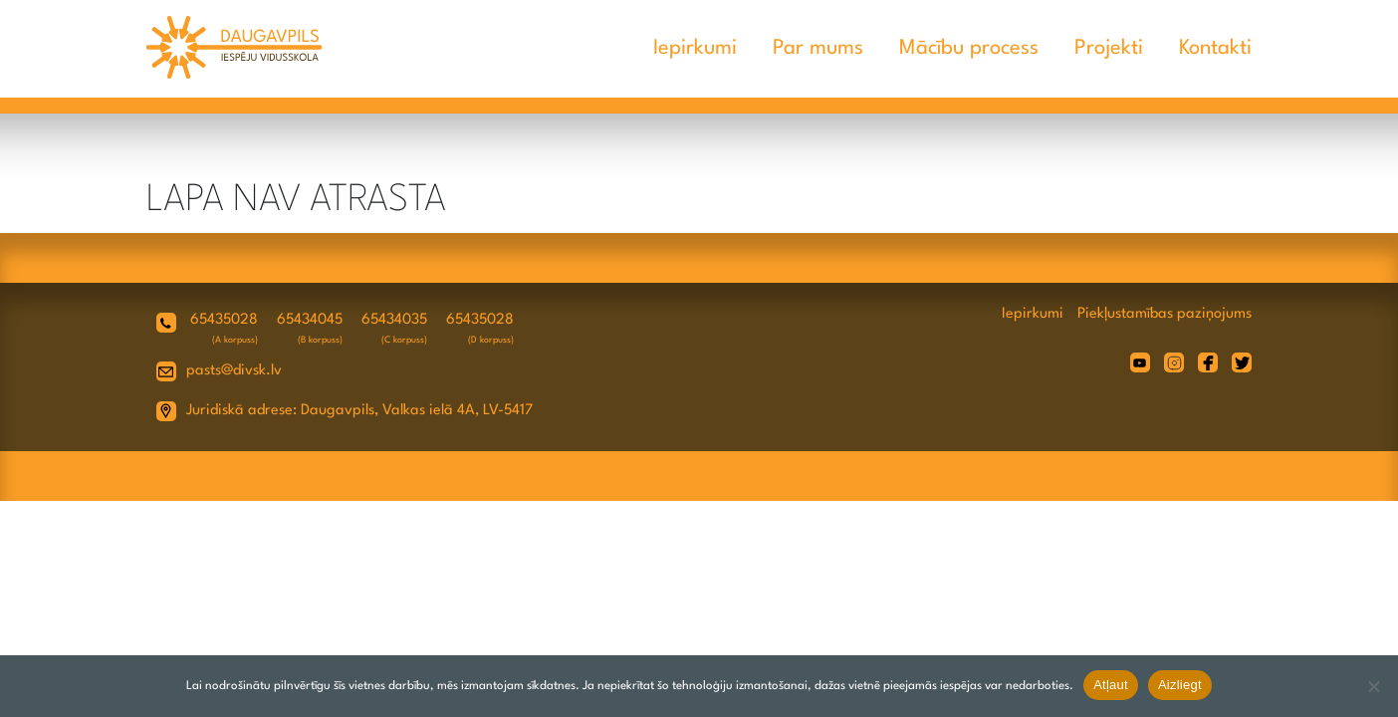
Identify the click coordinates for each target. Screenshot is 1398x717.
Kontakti (1215, 48)
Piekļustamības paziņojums (1164, 314)
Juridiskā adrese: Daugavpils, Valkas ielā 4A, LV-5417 (359, 410)
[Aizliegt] (1373, 686)
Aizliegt (1180, 684)
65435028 (224, 320)
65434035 (394, 320)
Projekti (1108, 48)
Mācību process (969, 48)
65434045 (310, 320)
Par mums (818, 48)
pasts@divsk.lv (234, 370)
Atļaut (1110, 684)
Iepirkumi (695, 48)
